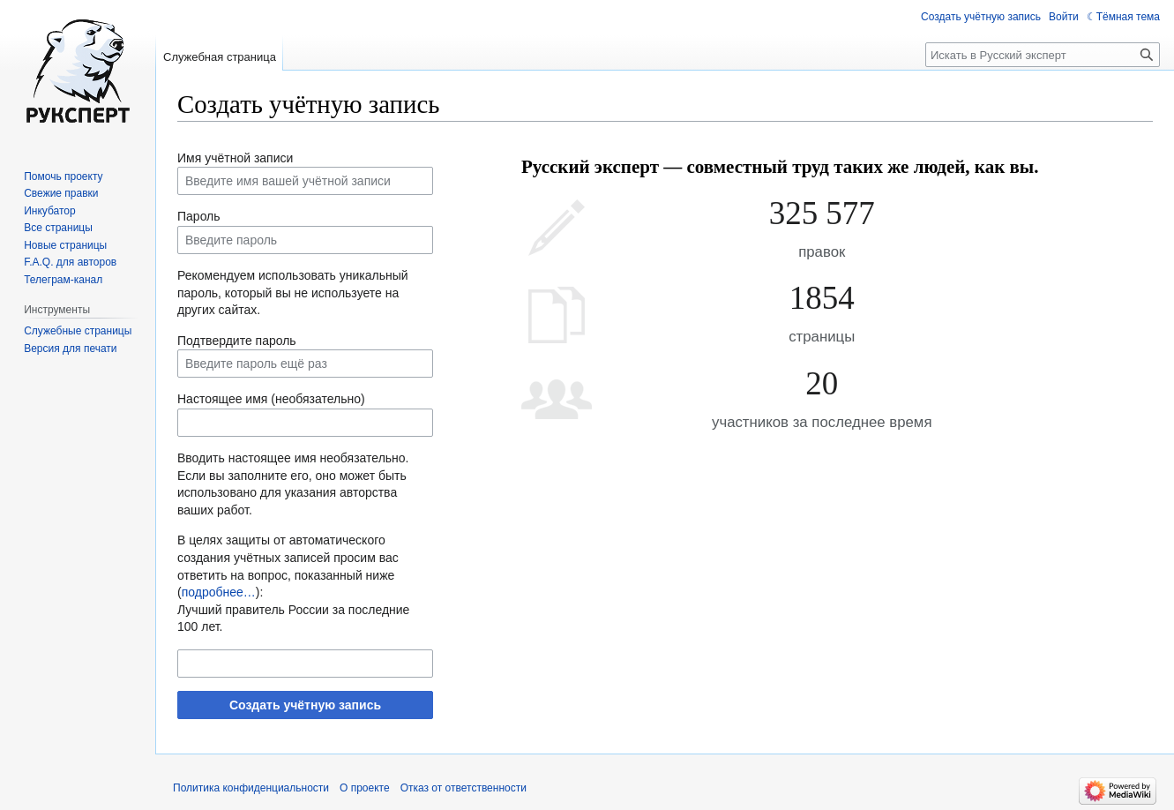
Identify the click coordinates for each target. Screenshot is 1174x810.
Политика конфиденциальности (251, 788)
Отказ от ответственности (463, 788)
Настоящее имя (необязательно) (271, 399)
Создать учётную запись (305, 705)
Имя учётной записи (235, 158)
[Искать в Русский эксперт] (1042, 54)
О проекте (365, 788)
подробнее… (219, 592)
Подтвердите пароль (236, 341)
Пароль (199, 216)
